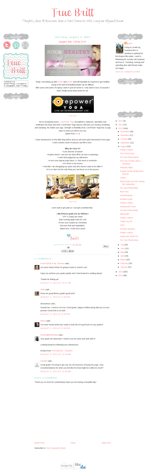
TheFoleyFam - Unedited (61, 351)
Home (73, 443)
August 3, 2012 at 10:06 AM (55, 371)
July (122, 245)
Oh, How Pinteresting (129, 188)
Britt (129, 43)
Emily (42, 289)
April (123, 256)
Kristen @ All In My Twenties (52, 263)
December (125, 131)
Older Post (106, 443)
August (124, 146)
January (124, 267)
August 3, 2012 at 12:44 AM (55, 354)
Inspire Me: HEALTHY (129, 236)
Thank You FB (126, 221)
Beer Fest (124, 192)
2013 (120, 125)
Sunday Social (126, 199)
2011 (120, 272)
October (124, 139)
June (123, 248)
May (122, 252)
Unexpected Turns (128, 206)
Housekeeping (126, 195)
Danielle (43, 361)
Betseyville (124, 214)
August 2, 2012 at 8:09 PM (55, 328)
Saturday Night (126, 167)
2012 (120, 128)
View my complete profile (127, 72)
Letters (123, 178)
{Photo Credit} (72, 116)
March (123, 260)
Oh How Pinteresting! (129, 210)
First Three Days (127, 153)
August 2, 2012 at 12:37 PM (55, 283)
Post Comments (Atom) (56, 448)
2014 (120, 121)
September (125, 143)
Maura (43, 321)
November (125, 135)
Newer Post (39, 443)
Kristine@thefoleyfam (49, 335)
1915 (122, 225)
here (77, 134)
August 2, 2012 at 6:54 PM (55, 314)
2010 (120, 275)
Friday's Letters (126, 150)
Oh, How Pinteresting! (129, 157)
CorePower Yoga (67, 122)
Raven (70, 82)
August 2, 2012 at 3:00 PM (55, 297)
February (125, 263)
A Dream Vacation (127, 229)
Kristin (60, 82)
